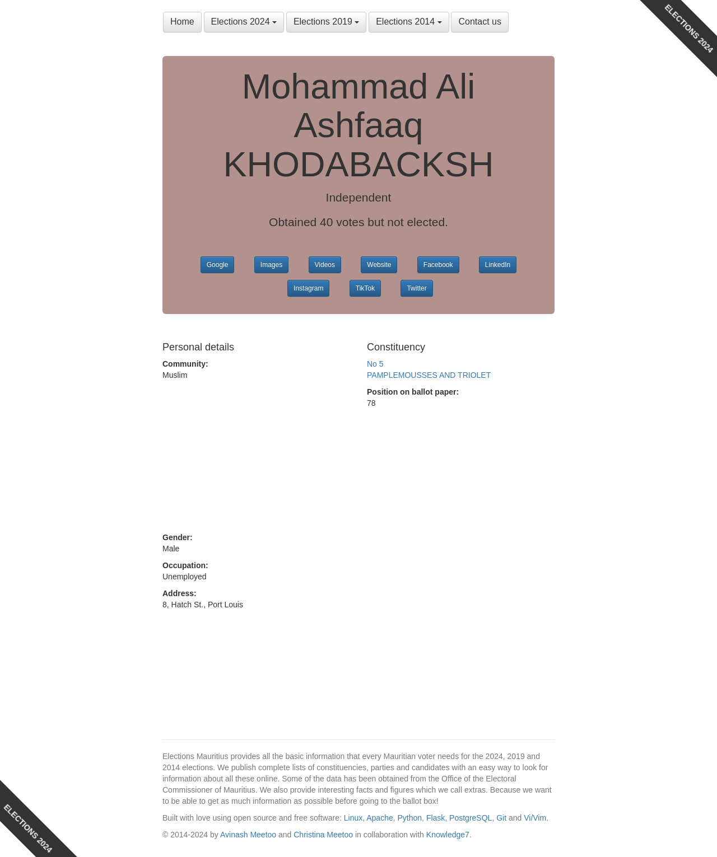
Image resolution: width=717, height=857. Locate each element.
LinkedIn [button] (497, 265)
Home (182, 21)
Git (501, 817)
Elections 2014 (408, 21)
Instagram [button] (308, 288)
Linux (353, 817)
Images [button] (271, 265)
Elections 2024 (244, 21)
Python (410, 817)
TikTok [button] (365, 288)
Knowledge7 (447, 834)
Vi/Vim (535, 817)
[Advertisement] (256, 456)
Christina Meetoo (323, 834)
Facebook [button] (438, 265)
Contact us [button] (479, 21)
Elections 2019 (326, 21)
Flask (435, 817)
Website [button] (379, 265)
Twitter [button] (416, 288)
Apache (379, 817)
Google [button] (218, 265)
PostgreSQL (470, 817)
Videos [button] (325, 265)
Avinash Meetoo (248, 834)
